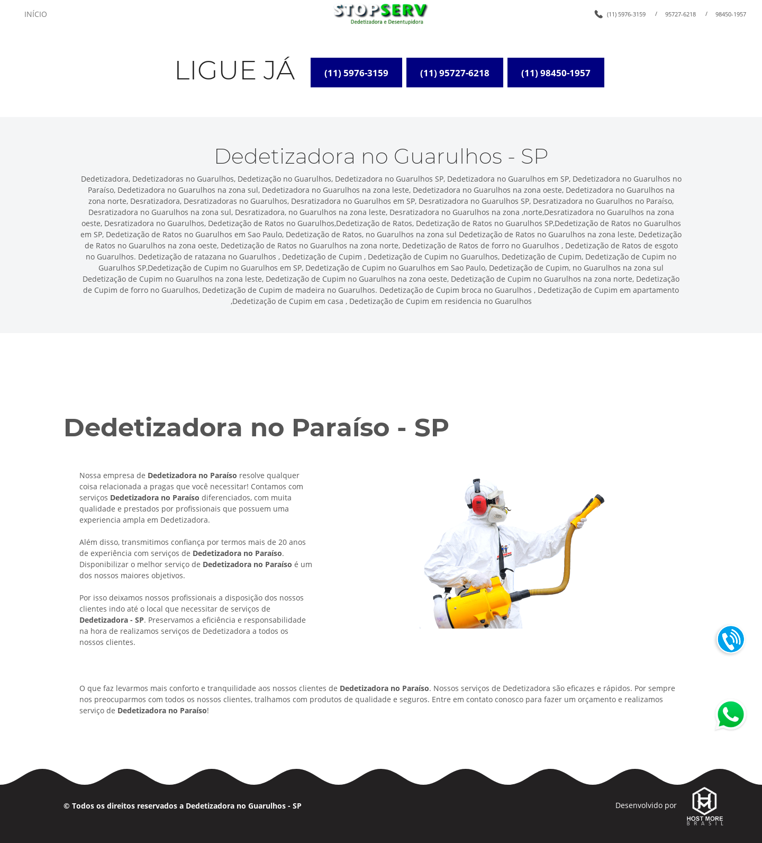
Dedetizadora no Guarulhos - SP (244, 806)
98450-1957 (730, 14)
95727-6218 (680, 14)
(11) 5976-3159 (626, 14)
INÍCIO (35, 14)
